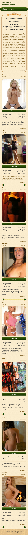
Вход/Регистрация (9, 9)
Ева (3, 302)
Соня (3, 130)
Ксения (4, 472)
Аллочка (5, 243)
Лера (3, 417)
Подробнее (23, 128)
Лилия (4, 75)
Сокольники (23, 76)
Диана (4, 188)
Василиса (5, 358)
